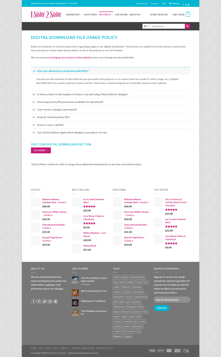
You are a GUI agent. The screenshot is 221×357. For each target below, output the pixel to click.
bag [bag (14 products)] (115, 282)
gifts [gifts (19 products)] (122, 302)
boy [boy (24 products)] (145, 282)
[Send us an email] (189, 5)
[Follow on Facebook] (183, 5)
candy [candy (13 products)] (116, 287)
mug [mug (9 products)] (124, 316)
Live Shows (121, 14)
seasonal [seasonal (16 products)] (127, 321)
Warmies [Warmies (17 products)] (118, 336)
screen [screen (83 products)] (117, 321)
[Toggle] (34, 71)
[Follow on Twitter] (44, 301)
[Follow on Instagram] (186, 5)
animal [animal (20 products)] (125, 277)
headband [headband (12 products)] (131, 306)
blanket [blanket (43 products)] (130, 282)
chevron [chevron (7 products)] (125, 287)
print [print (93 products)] (138, 316)
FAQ (164, 3)
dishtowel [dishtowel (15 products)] (118, 297)
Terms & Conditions (83, 348)
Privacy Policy (104, 348)
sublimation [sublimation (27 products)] (137, 326)
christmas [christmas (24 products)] (136, 287)
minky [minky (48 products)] (116, 316)
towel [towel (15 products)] (131, 331)
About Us (136, 14)
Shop (34, 348)
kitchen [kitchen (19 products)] (125, 311)
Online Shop (74, 14)
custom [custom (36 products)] (126, 292)
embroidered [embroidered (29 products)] (140, 297)
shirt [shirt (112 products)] (135, 321)
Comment (85, 284)
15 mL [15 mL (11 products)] (116, 277)
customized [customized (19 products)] (137, 292)
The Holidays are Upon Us (94, 312)
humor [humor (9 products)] (117, 311)
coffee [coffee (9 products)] (117, 292)
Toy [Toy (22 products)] (138, 331)
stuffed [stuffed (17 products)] (117, 326)
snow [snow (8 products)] (142, 321)
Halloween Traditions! (93, 300)
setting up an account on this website (70, 57)
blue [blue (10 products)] (139, 282)
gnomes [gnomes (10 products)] (136, 302)
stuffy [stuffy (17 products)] (126, 326)
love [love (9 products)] (145, 311)
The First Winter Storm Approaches (94, 279)
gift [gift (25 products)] (115, 302)
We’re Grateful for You (94, 290)
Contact (154, 3)
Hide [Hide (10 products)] (140, 306)
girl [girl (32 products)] (128, 302)
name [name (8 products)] (131, 316)
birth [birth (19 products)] (122, 282)
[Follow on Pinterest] (55, 301)
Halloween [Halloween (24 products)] (119, 306)
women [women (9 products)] (128, 336)
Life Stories (142, 3)
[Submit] (187, 26)
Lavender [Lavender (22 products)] (136, 311)
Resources (106, 14)
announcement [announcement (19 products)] (137, 277)
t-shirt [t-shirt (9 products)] (117, 331)
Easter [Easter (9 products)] (129, 297)
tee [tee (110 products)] (124, 331)
